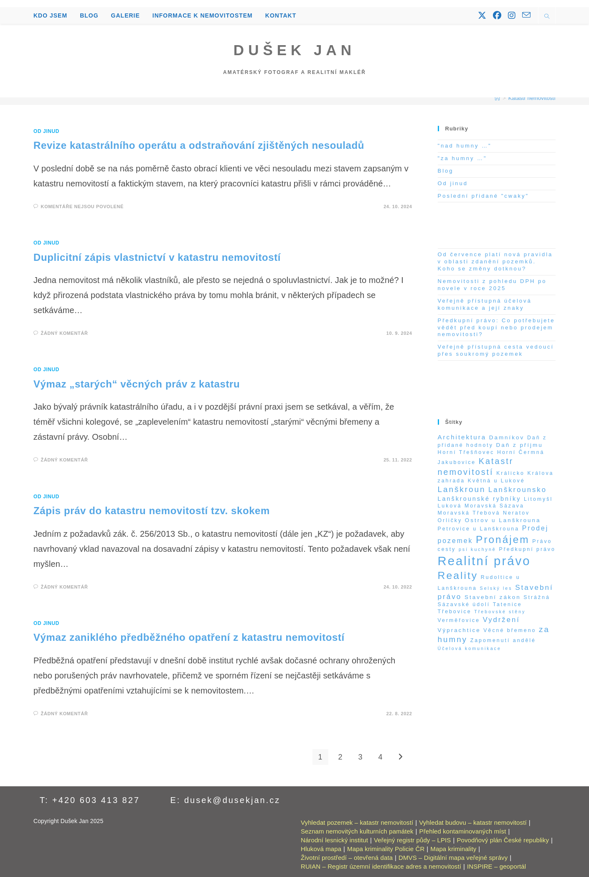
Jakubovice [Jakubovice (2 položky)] (457, 462)
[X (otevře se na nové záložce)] (482, 15)
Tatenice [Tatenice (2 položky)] (507, 604)
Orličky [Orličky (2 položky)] (450, 520)
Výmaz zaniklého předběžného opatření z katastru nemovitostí (189, 637)
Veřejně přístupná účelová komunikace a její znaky (485, 304)
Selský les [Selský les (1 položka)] (496, 588)
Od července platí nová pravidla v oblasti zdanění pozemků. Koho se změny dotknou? (495, 261)
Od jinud (46, 131)
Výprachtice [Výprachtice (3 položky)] (459, 630)
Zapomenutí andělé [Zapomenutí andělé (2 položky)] (503, 640)
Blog (446, 171)
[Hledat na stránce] (547, 17)
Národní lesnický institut (334, 840)
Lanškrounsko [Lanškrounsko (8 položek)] (517, 490)
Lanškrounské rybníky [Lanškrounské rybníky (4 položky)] (479, 498)
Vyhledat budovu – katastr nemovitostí (472, 822)
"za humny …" (462, 158)
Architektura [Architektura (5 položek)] (462, 437)
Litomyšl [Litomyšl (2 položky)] (538, 499)
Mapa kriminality (453, 848)
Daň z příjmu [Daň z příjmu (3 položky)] (519, 445)
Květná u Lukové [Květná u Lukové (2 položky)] (496, 481)
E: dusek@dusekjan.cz (225, 800)
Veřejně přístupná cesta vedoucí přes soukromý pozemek (496, 350)
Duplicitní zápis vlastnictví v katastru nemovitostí (157, 257)
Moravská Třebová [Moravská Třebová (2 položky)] (469, 513)
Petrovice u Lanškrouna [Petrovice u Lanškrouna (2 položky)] (479, 529)
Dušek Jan (294, 50)
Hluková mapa (321, 848)
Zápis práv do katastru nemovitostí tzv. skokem (151, 510)
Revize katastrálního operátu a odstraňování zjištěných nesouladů (198, 145)
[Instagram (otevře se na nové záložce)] (512, 15)
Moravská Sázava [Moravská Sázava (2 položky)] (494, 506)
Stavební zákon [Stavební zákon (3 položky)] (493, 597)
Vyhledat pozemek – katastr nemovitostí (357, 822)
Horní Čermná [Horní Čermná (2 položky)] (520, 452)
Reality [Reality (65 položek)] (458, 575)
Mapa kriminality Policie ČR (385, 848)
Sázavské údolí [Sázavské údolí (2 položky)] (464, 604)
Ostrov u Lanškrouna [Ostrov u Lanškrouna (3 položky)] (503, 520)
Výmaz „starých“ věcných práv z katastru (136, 384)
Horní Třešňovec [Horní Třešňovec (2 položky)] (466, 452)
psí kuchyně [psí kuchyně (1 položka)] (477, 549)
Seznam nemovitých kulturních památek (357, 831)
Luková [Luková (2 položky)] (450, 506)
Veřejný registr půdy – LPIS (412, 840)
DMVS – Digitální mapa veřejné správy (453, 857)
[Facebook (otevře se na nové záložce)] (497, 15)
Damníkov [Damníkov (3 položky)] (507, 437)
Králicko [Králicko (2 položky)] (510, 473)
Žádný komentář (64, 333)
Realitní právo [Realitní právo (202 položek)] (484, 561)
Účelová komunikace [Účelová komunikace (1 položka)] (469, 648)
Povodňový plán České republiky (503, 840)
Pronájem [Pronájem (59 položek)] (502, 539)
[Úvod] (497, 98)
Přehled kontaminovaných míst (462, 831)
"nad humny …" (465, 146)
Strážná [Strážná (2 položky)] (536, 597)
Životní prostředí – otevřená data (347, 857)
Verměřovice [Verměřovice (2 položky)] (459, 620)
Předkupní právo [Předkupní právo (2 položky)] (527, 549)
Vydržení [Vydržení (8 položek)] (501, 620)
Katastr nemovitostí (532, 98)
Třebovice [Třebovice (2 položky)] (455, 611)
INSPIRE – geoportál (496, 866)
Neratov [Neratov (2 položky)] (516, 513)
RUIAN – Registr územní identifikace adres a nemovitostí (381, 866)
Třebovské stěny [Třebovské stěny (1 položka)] (500, 611)
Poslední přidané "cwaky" (483, 196)
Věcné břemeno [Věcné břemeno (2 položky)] (509, 630)
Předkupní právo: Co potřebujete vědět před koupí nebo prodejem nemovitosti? (496, 327)
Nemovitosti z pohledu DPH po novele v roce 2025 (492, 284)
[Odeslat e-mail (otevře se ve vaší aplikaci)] (526, 15)
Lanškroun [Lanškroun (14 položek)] (462, 489)
